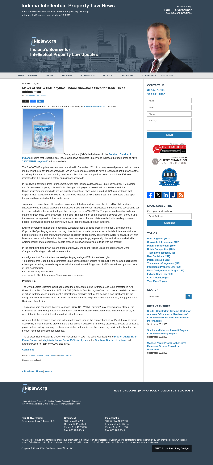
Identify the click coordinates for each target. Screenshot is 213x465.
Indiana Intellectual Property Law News (68, 10)
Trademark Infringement (162, 271)
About (58, 75)
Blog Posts (186, 389)
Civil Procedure (157, 289)
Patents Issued (158, 266)
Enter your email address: (159, 211)
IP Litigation (96, 75)
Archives (75, 75)
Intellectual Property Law (163, 275)
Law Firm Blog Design (175, 448)
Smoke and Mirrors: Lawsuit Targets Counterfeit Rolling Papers (166, 345)
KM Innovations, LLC (96, 106)
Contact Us (179, 75)
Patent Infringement (160, 248)
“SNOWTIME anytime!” (35, 161)
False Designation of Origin (164, 280)
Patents (115, 75)
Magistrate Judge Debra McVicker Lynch (66, 340)
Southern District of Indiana (110, 340)
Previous (28, 371)
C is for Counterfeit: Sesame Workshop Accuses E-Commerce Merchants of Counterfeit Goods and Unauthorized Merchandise (167, 329)
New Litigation (37, 355)
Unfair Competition (67, 355)
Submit (169, 135)
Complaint (28, 349)
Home (25, 75)
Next (48, 371)
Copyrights (157, 75)
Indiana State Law (159, 284)
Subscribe (169, 223)
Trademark (135, 75)
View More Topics (156, 293)
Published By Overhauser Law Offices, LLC (178, 10)
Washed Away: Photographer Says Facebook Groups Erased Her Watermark (168, 358)
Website (41, 75)
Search (189, 309)
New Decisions (158, 262)
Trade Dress (49, 355)
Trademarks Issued (160, 257)
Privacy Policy (155, 389)
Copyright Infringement (162, 243)
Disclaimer (138, 389)
